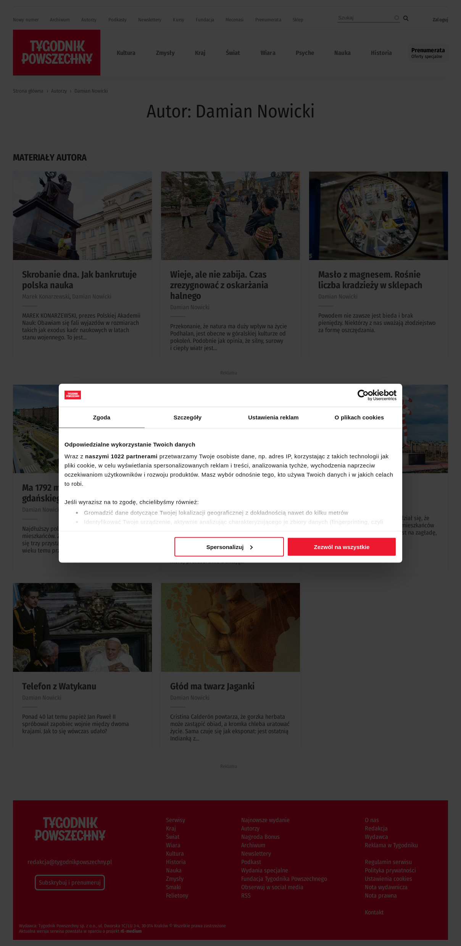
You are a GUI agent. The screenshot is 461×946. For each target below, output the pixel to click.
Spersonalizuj (229, 546)
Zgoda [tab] (102, 417)
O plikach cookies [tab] (359, 417)
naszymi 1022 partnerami (121, 456)
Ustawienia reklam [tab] (273, 417)
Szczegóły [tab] (187, 417)
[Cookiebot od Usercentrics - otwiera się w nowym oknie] (363, 395)
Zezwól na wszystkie (342, 546)
